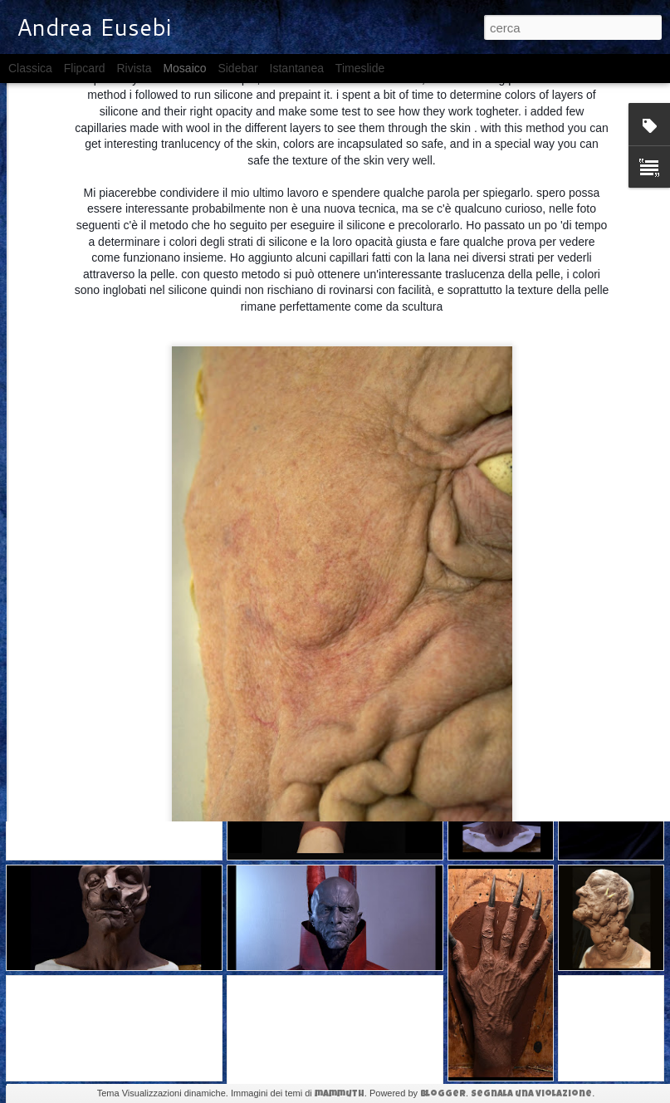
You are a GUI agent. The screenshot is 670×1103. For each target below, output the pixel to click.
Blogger (443, 1094)
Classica (30, 68)
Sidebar (237, 68)
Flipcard (84, 68)
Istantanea (297, 68)
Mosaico (184, 68)
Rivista (133, 68)
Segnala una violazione (531, 1094)
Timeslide (359, 68)
